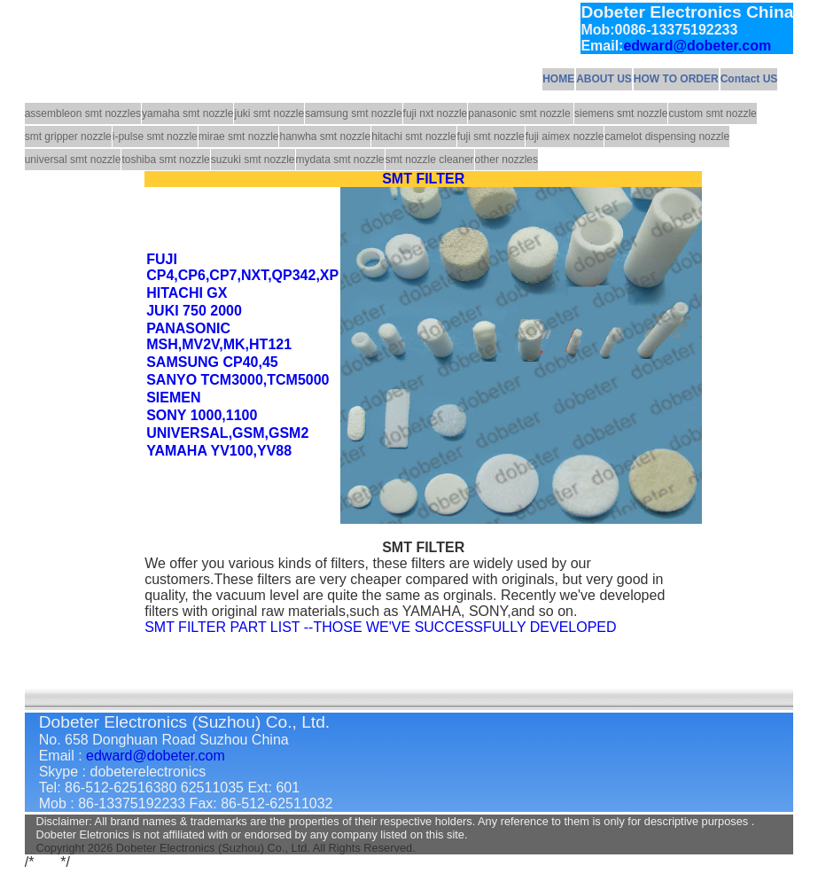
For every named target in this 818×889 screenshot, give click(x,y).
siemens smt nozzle (620, 113)
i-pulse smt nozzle (155, 136)
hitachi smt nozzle (413, 136)
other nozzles (506, 159)
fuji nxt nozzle (435, 113)
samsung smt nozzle (353, 113)
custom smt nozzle (712, 113)
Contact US (749, 79)
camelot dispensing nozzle (666, 136)
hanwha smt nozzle (324, 136)
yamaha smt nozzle (187, 113)
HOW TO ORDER (676, 79)
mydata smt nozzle (340, 159)
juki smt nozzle (269, 113)
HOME (558, 79)
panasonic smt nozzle (520, 113)
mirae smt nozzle (239, 136)
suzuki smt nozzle (253, 159)
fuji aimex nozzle (565, 136)
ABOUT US (604, 79)
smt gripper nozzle (68, 136)
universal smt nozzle (73, 159)
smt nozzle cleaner (430, 159)
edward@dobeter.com (697, 45)
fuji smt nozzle (491, 136)
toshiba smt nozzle (165, 159)
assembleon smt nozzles (83, 113)
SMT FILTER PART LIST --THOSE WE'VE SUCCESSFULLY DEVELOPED (380, 627)
